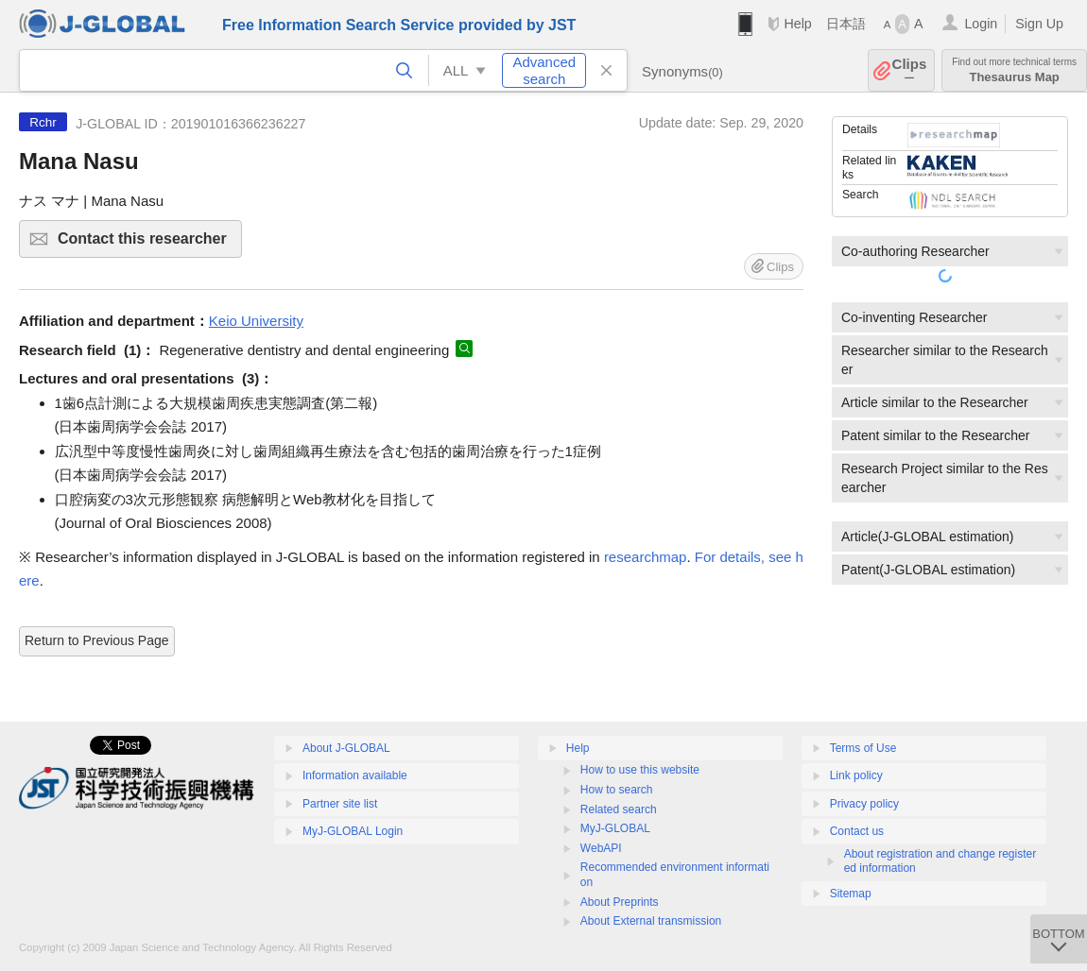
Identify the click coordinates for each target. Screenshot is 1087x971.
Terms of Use (863, 748)
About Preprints (619, 902)
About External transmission (650, 921)
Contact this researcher (147, 244)
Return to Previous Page (97, 640)
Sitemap (850, 893)
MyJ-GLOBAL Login (352, 831)
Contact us (857, 831)
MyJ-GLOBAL (615, 828)
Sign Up (1039, 23)
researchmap (645, 557)
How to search (616, 789)
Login (980, 23)
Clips (909, 70)
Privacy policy (864, 803)
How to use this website (639, 769)
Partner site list (339, 803)
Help (797, 23)
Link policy (856, 775)
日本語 (846, 23)
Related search (618, 809)
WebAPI (601, 848)
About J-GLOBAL (346, 748)
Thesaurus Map (1014, 70)
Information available (354, 775)
